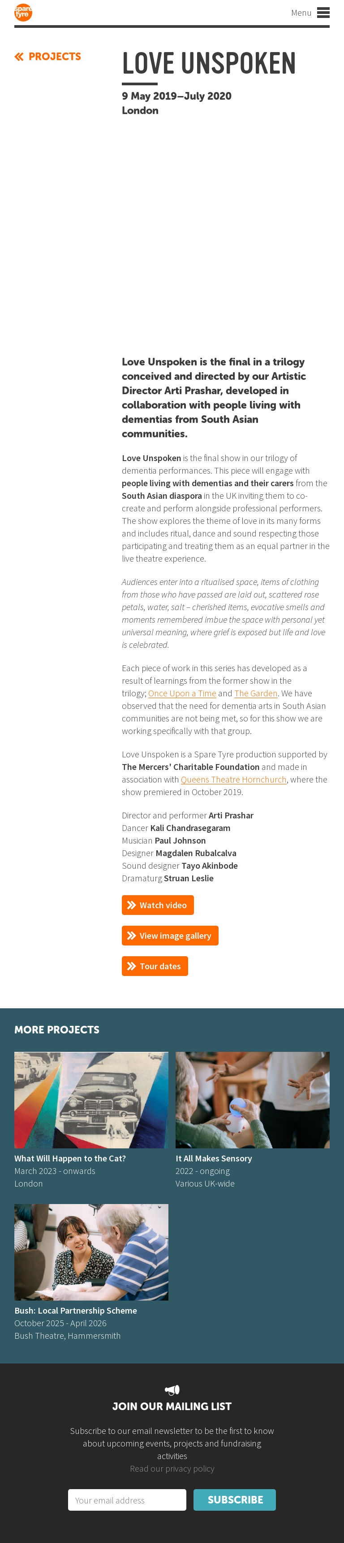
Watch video (163, 904)
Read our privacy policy (172, 1468)
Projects (47, 56)
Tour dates (160, 966)
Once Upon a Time (182, 693)
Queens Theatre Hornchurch (234, 779)
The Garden (256, 693)
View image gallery (175, 935)
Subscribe (235, 1500)
